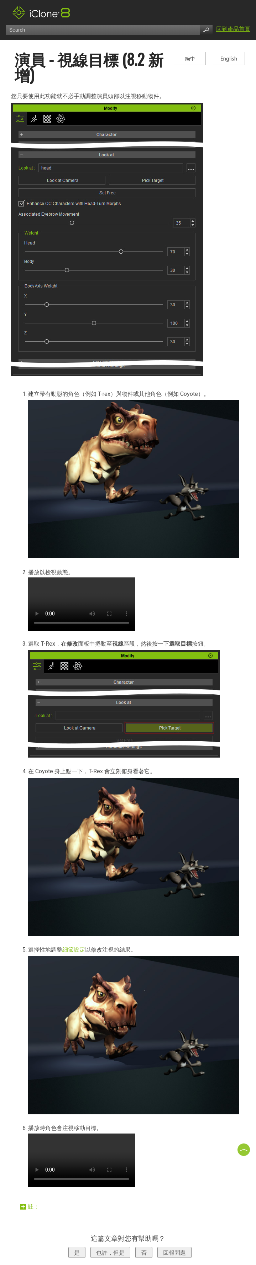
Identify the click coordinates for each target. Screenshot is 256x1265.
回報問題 (174, 1253)
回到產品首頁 (233, 29)
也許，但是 (110, 1253)
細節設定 (73, 949)
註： (30, 1206)
